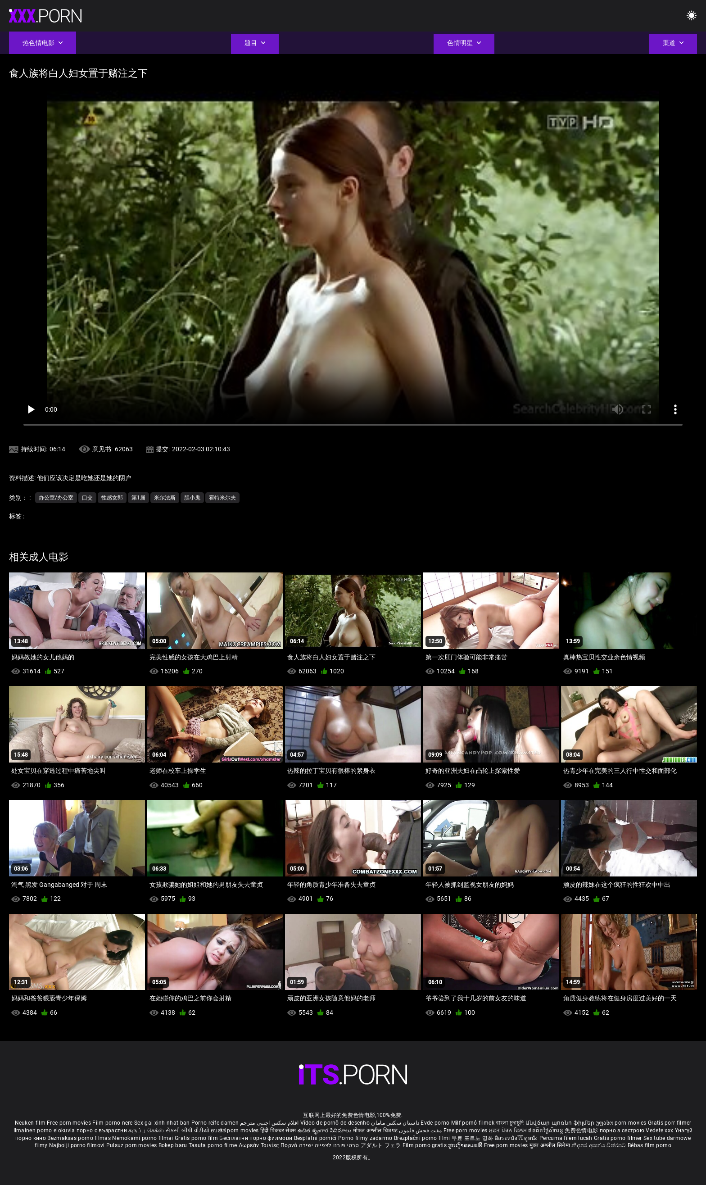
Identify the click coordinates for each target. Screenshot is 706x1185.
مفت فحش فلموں (421, 1130)
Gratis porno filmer (618, 1138)
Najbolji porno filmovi (77, 1145)
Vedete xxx (659, 1130)
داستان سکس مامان (395, 1123)
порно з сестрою (622, 1130)
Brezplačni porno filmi (423, 1138)
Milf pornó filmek (472, 1123)
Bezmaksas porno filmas (79, 1138)
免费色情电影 (582, 1130)
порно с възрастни (102, 1130)
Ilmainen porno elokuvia (45, 1130)
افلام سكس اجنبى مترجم (269, 1123)
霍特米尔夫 (222, 498)
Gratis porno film (197, 1138)
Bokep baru (172, 1145)
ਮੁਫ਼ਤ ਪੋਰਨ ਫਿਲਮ (509, 1130)
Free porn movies (69, 1123)
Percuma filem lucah (566, 1138)
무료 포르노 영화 (473, 1138)
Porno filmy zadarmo (366, 1138)
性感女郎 (112, 498)
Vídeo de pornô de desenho (335, 1123)
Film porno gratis (425, 1145)
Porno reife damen (215, 1123)
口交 (87, 498)
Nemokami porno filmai (143, 1138)
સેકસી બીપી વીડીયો (187, 1130)
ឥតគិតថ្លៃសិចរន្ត (546, 1130)
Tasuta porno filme (214, 1145)
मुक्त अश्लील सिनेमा (551, 1145)
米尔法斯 (165, 498)
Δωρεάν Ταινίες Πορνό (269, 1145)
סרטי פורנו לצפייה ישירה (329, 1145)
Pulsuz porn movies (132, 1145)
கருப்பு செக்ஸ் (146, 1130)
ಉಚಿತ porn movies (235, 1130)
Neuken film (30, 1123)
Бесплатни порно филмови (256, 1138)
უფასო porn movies (622, 1123)
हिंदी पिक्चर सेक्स (278, 1130)
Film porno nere (112, 1123)
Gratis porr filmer (669, 1123)
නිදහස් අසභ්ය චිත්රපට (599, 1145)
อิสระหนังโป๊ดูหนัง (517, 1138)
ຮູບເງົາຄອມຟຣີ (466, 1145)
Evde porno (435, 1123)
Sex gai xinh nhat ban (162, 1123)
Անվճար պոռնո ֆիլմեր (560, 1123)
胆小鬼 (192, 498)
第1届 (138, 498)
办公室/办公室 (56, 498)
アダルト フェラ (381, 1145)
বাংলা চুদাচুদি (510, 1123)
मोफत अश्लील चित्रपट (376, 1130)
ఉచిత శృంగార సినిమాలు (325, 1130)
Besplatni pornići (316, 1138)
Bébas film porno (649, 1145)
